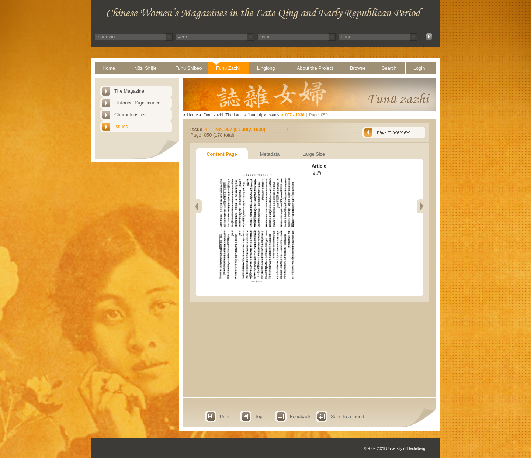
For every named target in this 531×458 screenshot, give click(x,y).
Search (389, 68)
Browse (358, 68)
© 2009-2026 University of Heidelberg (394, 449)
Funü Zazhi (228, 68)
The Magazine (129, 91)
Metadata (270, 154)
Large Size (313, 154)
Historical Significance (137, 103)
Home (109, 68)
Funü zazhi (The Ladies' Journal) (232, 115)
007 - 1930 (295, 115)
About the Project (315, 68)
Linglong (266, 68)
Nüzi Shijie (145, 68)
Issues (121, 126)
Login (419, 68)
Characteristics (130, 114)
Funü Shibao (188, 68)
